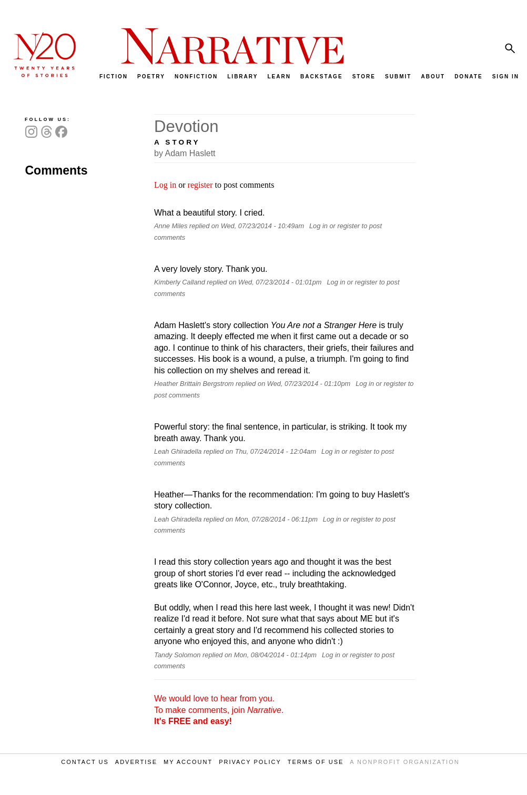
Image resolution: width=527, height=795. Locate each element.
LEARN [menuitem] (278, 76)
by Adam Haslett (185, 153)
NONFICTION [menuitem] (196, 76)
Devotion (186, 126)
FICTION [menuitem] (113, 76)
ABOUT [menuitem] (433, 76)
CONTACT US (85, 762)
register (200, 184)
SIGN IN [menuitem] (505, 76)
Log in (165, 184)
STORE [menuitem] (364, 76)
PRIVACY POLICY (250, 762)
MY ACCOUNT (188, 762)
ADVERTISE (136, 762)
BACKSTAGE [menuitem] (321, 76)
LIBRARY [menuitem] (242, 76)
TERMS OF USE (316, 762)
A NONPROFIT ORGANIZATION (404, 762)
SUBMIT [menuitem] (398, 76)
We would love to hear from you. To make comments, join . (218, 710)
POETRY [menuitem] (151, 76)
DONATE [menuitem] (468, 76)
